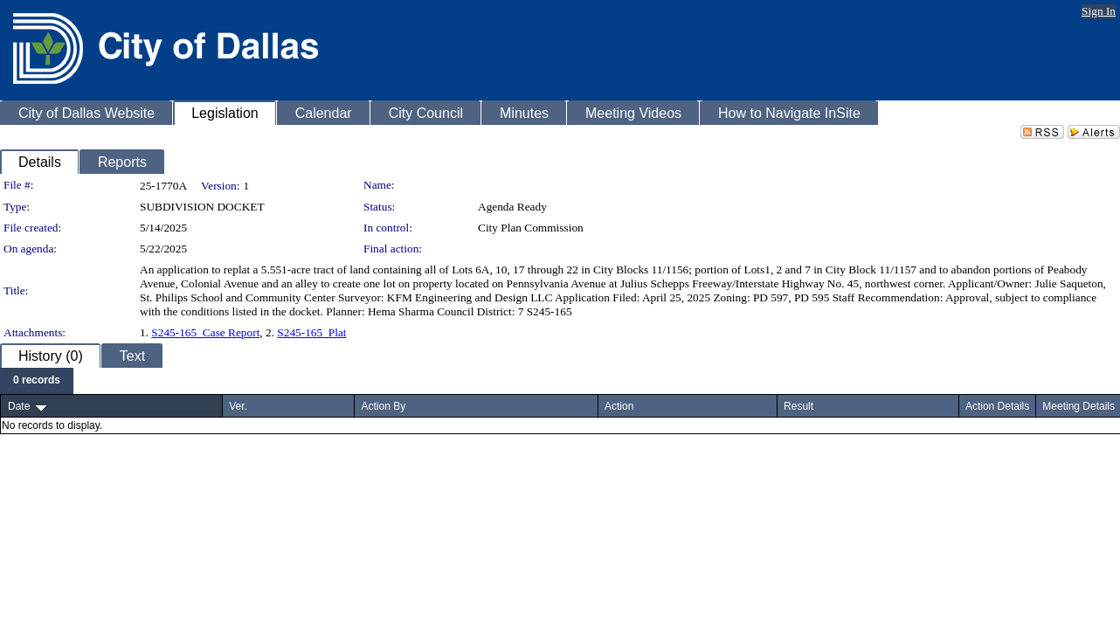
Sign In (1099, 10)
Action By (383, 406)
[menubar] (36, 381)
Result (798, 406)
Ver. (238, 406)
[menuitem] (37, 381)
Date (19, 406)
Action (619, 406)
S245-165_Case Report (205, 332)
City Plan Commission (531, 227)
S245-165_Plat (311, 332)
